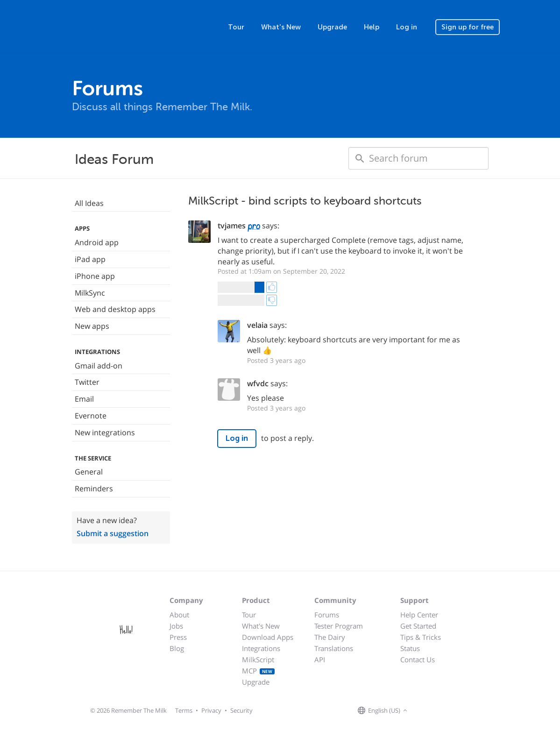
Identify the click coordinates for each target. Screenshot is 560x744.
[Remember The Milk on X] (436, 711)
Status (410, 648)
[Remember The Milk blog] (448, 711)
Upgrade (332, 27)
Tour (236, 27)
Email (84, 399)
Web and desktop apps (115, 309)
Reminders (94, 488)
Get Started (418, 626)
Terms (183, 710)
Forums (326, 614)
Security (241, 710)
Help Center (419, 614)
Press (178, 637)
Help (371, 27)
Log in (406, 27)
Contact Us (417, 659)
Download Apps (267, 637)
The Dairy (329, 637)
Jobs (176, 626)
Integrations (261, 648)
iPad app (90, 259)
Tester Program (338, 626)
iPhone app (95, 276)
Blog (177, 648)
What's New (281, 27)
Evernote (90, 416)
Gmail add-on (98, 366)
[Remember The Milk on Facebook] (423, 711)
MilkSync (90, 293)
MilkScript (258, 659)
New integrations (105, 432)
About (179, 614)
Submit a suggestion (113, 533)
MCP (258, 670)
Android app (97, 242)
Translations (333, 648)
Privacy (211, 710)
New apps (92, 326)
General (89, 472)
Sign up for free (467, 27)
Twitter (87, 382)
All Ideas (89, 203)
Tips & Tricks (420, 637)
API (319, 659)
